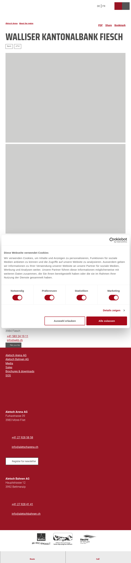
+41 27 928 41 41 (22, 504)
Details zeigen (111, 310)
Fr (103, 6)
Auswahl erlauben (65, 320)
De (98, 6)
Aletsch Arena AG (16, 355)
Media (9, 363)
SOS (8, 375)
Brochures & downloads (20, 371)
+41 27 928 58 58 (22, 437)
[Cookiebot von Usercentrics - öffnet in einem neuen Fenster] (112, 240)
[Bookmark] (119, 24)
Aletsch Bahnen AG (17, 359)
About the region (26, 23)
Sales (9, 367)
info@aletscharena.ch (25, 447)
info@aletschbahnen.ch (26, 513)
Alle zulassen (107, 320)
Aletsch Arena (12, 23)
